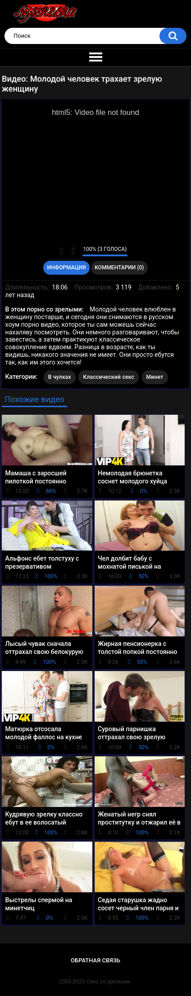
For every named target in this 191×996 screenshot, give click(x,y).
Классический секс (108, 377)
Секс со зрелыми (108, 981)
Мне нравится (61, 250)
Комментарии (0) (119, 267)
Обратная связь (95, 960)
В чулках (59, 377)
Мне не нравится (73, 250)
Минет (155, 377)
